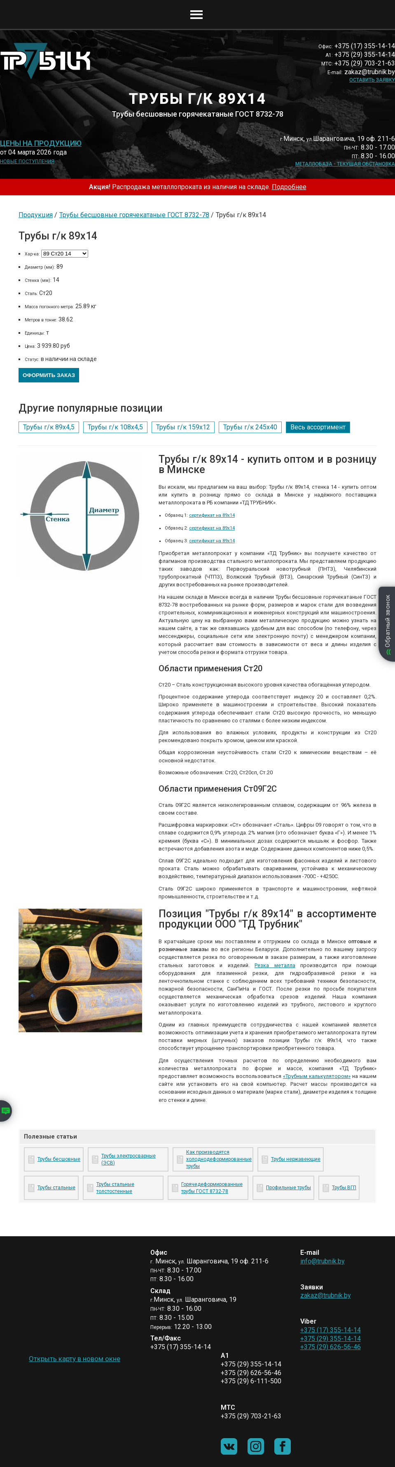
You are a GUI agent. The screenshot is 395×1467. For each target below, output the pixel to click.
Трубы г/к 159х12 (183, 427)
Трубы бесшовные (58, 1159)
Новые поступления (27, 161)
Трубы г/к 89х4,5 (49, 427)
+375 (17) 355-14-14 (330, 1330)
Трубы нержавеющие (295, 1159)
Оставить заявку (372, 79)
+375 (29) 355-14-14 (330, 1339)
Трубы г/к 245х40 (250, 427)
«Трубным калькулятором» (317, 1076)
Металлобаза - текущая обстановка (345, 164)
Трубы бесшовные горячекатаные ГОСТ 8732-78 (134, 215)
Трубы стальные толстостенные (115, 1187)
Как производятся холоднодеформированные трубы (218, 1159)
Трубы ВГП (344, 1187)
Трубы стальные (56, 1187)
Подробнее (289, 187)
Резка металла (275, 965)
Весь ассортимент (318, 427)
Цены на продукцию (41, 143)
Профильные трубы (288, 1187)
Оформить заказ (49, 375)
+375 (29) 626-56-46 (330, 1347)
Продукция (36, 215)
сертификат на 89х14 (212, 515)
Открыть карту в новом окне (74, 1359)
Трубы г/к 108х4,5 (115, 427)
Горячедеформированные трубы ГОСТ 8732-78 (212, 1187)
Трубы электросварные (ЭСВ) (128, 1159)
